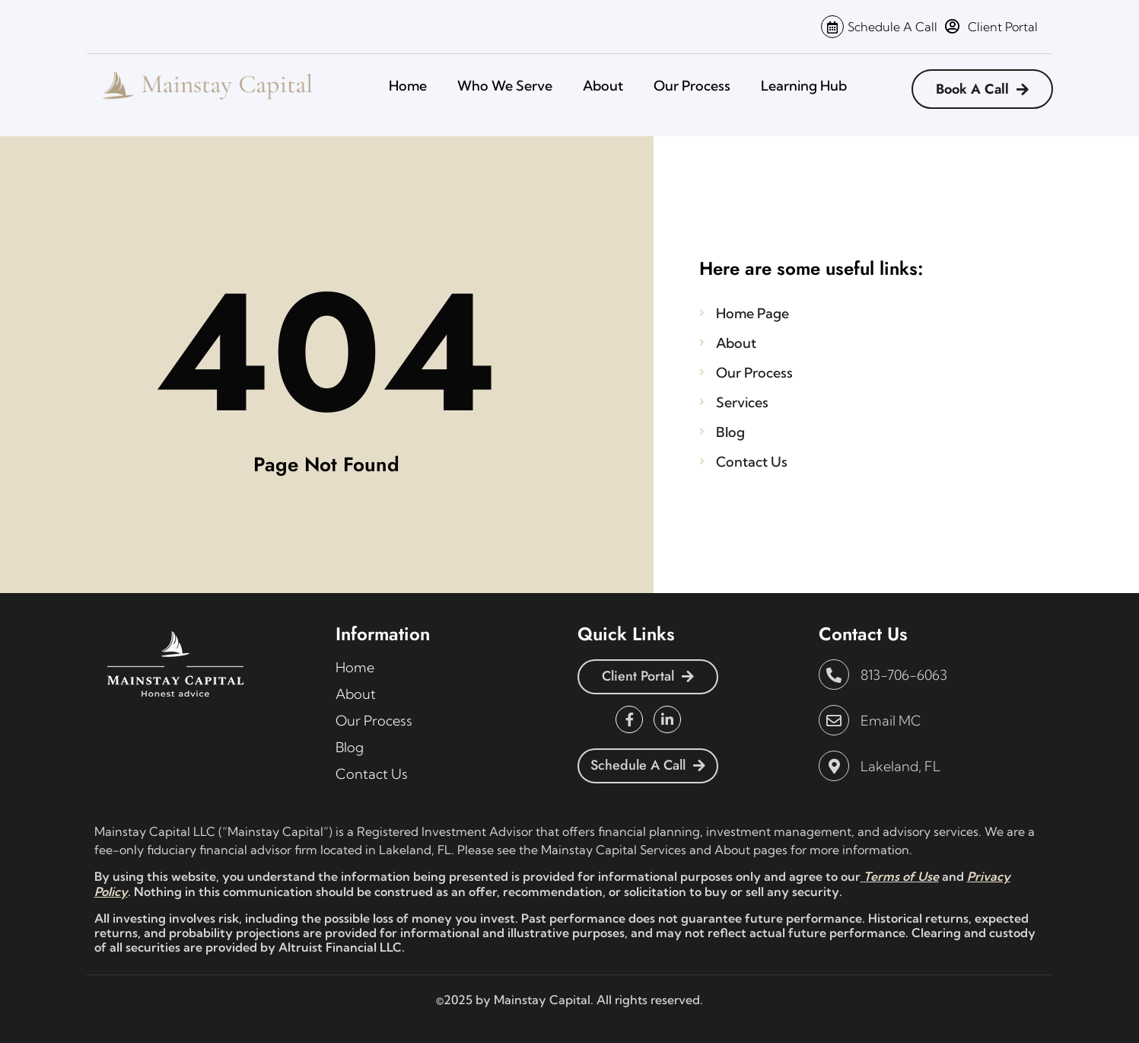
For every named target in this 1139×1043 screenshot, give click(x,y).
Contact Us (372, 774)
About (603, 85)
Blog (350, 747)
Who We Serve (504, 85)
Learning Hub (804, 85)
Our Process (692, 85)
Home (408, 85)
